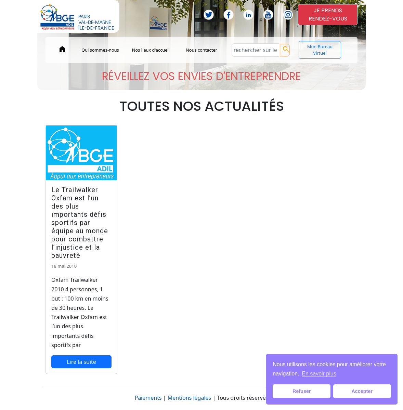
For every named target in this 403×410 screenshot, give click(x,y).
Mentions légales (189, 397)
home (62, 49)
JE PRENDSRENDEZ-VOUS (328, 14)
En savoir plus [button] (319, 373)
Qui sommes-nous (100, 50)
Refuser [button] (301, 391)
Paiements (147, 397)
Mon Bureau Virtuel (320, 49)
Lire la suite (81, 362)
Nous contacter (201, 50)
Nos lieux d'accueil (151, 50)
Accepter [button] (362, 391)
